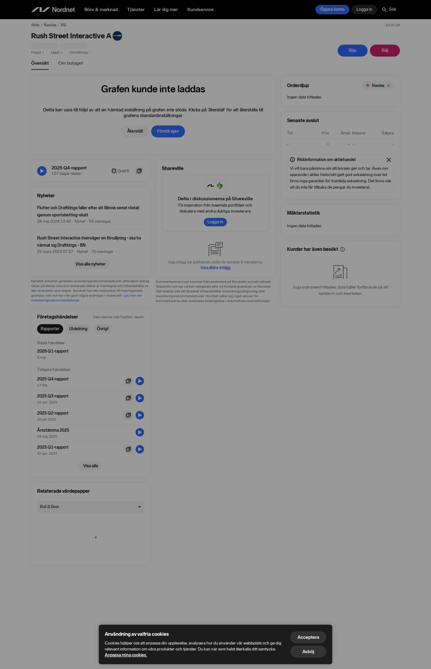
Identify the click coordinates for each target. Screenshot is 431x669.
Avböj (308, 651)
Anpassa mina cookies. (126, 655)
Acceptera (308, 637)
